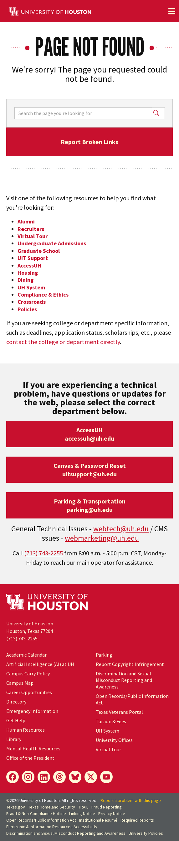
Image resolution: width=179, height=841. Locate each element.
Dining (25, 279)
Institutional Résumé (98, 820)
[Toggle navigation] (172, 11)
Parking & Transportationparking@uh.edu (89, 505)
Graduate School (39, 250)
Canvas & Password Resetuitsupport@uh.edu (90, 470)
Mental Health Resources (33, 748)
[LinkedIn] (44, 777)
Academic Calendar (26, 655)
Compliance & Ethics (43, 294)
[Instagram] (28, 777)
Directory (16, 701)
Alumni (26, 221)
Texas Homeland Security (51, 807)
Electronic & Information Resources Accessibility (51, 826)
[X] (90, 777)
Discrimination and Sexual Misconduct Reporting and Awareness (124, 680)
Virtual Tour (33, 236)
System (107, 731)
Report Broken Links (89, 142)
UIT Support (33, 258)
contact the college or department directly (63, 342)
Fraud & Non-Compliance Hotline (36, 813)
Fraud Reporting (106, 807)
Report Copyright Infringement (130, 664)
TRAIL (83, 807)
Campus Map (19, 683)
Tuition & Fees (111, 721)
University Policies (146, 833)
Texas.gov (15, 807)
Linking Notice (82, 813)
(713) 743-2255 (43, 553)
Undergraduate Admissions (52, 243)
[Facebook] (12, 777)
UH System (31, 287)
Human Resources (25, 730)
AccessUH (29, 265)
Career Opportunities (29, 692)
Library (13, 739)
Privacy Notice (111, 813)
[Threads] (59, 777)
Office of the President (30, 758)
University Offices (114, 740)
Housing (28, 272)
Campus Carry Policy (28, 673)
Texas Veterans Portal (119, 712)
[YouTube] (106, 777)
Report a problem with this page (130, 800)
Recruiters (31, 229)
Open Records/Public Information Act (41, 820)
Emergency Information (32, 711)
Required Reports (137, 820)
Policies (27, 309)
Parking (104, 655)
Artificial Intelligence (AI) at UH (40, 664)
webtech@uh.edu (121, 528)
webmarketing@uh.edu (102, 538)
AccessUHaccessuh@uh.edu (89, 434)
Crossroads (32, 301)
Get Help (15, 720)
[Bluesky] (75, 777)
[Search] (83, 113)
